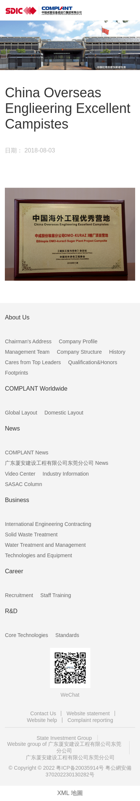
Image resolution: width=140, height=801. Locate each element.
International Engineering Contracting (48, 524)
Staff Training (55, 595)
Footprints (16, 373)
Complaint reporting (90, 720)
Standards (67, 635)
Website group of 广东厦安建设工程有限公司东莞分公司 (64, 747)
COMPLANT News (26, 452)
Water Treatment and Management (45, 545)
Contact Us (43, 713)
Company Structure (79, 352)
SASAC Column (23, 484)
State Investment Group (64, 738)
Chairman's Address (28, 341)
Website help (42, 720)
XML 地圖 (70, 793)
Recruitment (19, 595)
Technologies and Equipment (38, 555)
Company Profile (78, 341)
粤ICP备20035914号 (80, 768)
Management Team (27, 352)
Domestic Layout (63, 413)
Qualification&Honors (93, 362)
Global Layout (21, 413)
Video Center (20, 474)
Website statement (88, 713)
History (117, 352)
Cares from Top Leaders (33, 362)
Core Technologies (26, 635)
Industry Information (66, 474)
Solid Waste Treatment (31, 534)
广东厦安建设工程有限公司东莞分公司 (70, 757)
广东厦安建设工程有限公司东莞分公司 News (56, 463)
